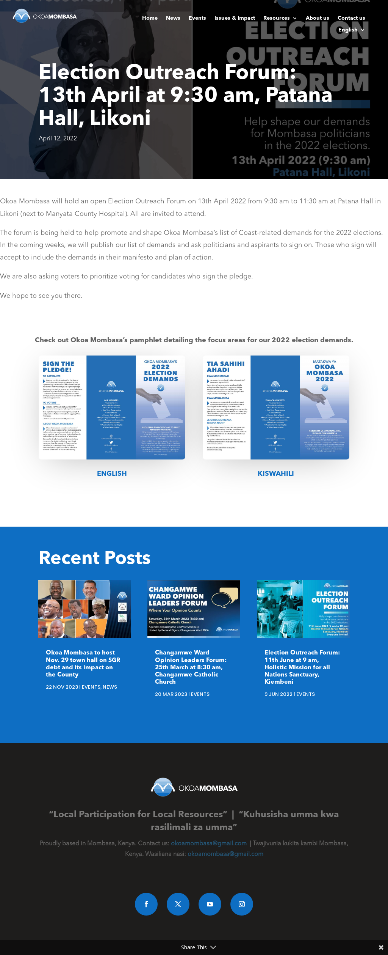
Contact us (351, 18)
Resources (276, 18)
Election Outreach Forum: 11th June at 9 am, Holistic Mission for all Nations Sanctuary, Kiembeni (302, 667)
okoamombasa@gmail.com (209, 844)
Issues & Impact (234, 18)
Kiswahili (276, 473)
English (348, 30)
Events (197, 18)
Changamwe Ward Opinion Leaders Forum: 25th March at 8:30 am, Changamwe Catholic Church (191, 667)
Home (150, 18)
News (173, 18)
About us (317, 18)
